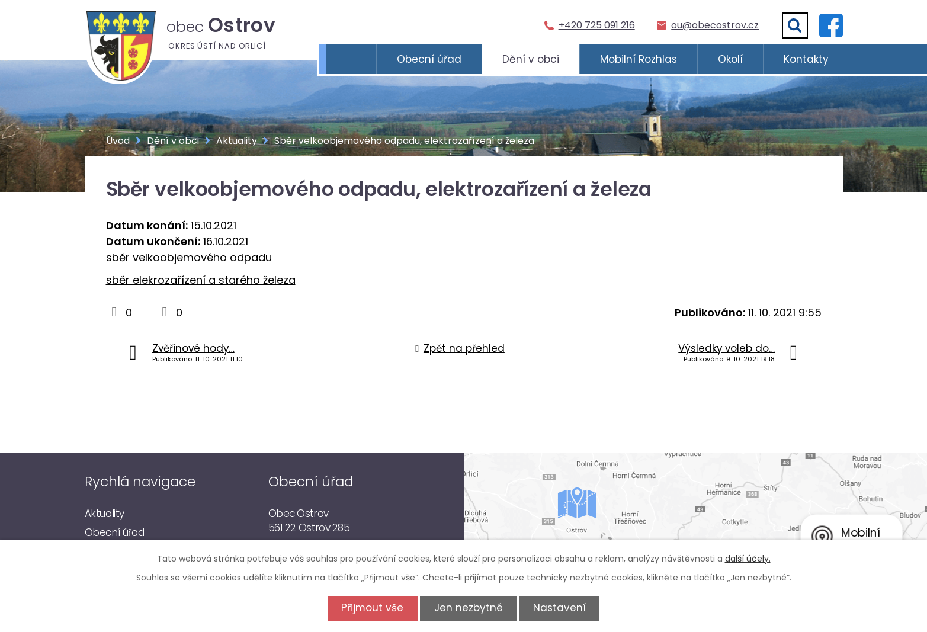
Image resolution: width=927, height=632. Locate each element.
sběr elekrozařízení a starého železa (201, 279)
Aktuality (236, 140)
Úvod (351, 59)
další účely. (748, 558)
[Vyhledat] (795, 25)
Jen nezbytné (468, 608)
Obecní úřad (429, 59)
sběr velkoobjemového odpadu (189, 257)
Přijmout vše (370, 608)
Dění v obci (530, 59)
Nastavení (561, 608)
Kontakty (806, 59)
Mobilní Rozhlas (638, 59)
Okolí (730, 59)
